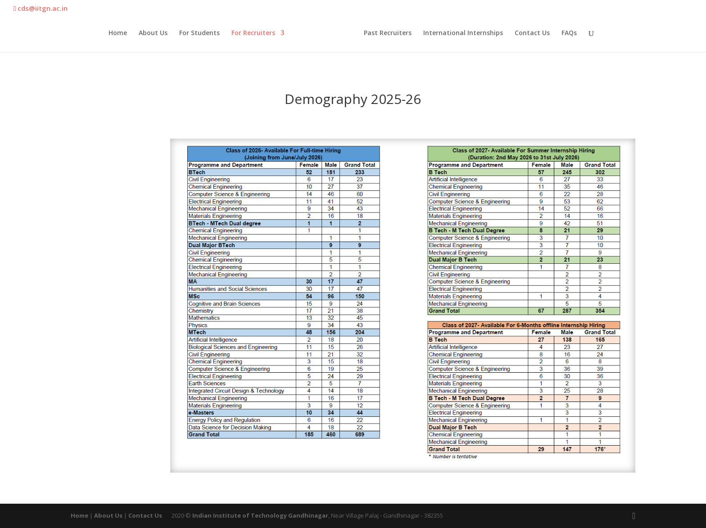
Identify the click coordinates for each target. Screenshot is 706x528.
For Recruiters (253, 33)
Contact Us (532, 33)
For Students (199, 33)
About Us (153, 33)
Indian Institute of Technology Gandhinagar (260, 515)
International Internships (463, 33)
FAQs (569, 33)
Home (118, 33)
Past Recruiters (388, 33)
